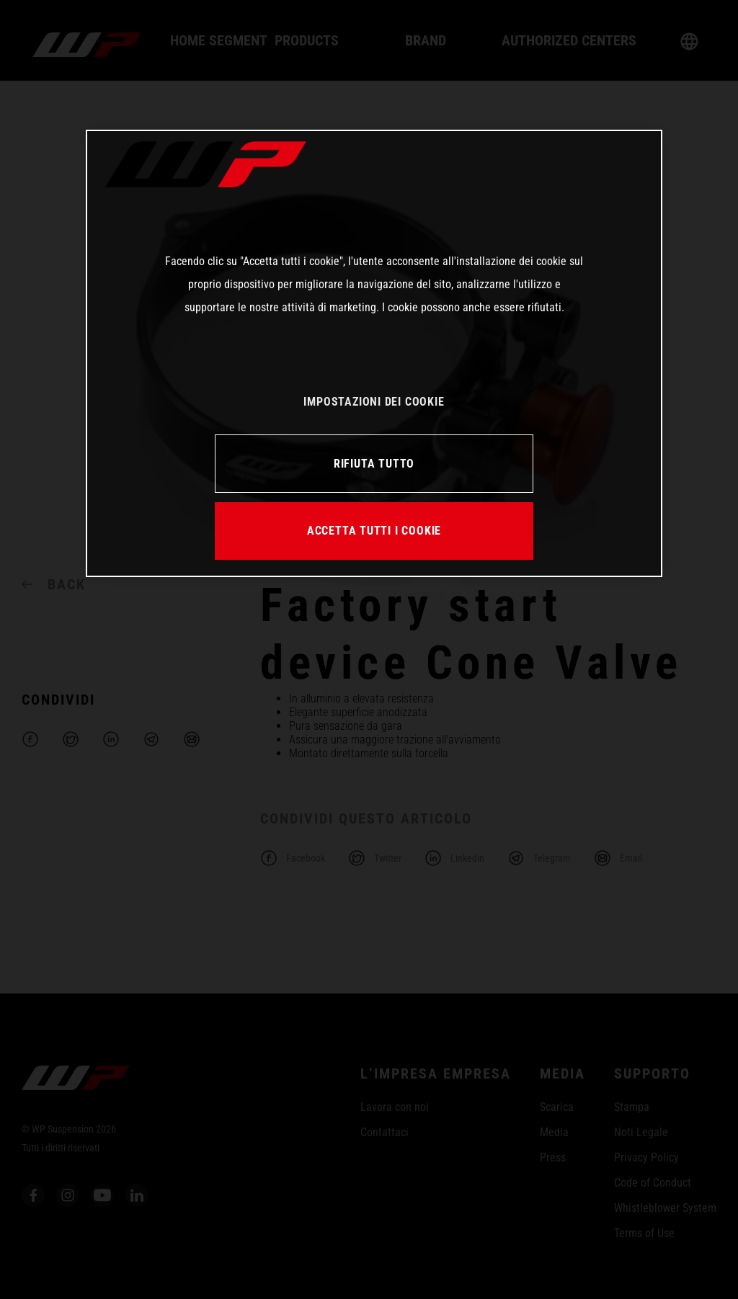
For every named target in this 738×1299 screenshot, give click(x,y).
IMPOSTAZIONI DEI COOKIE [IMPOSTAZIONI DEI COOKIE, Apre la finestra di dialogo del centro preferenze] (373, 402)
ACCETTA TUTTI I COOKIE (374, 530)
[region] (374, 353)
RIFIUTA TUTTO (374, 463)
